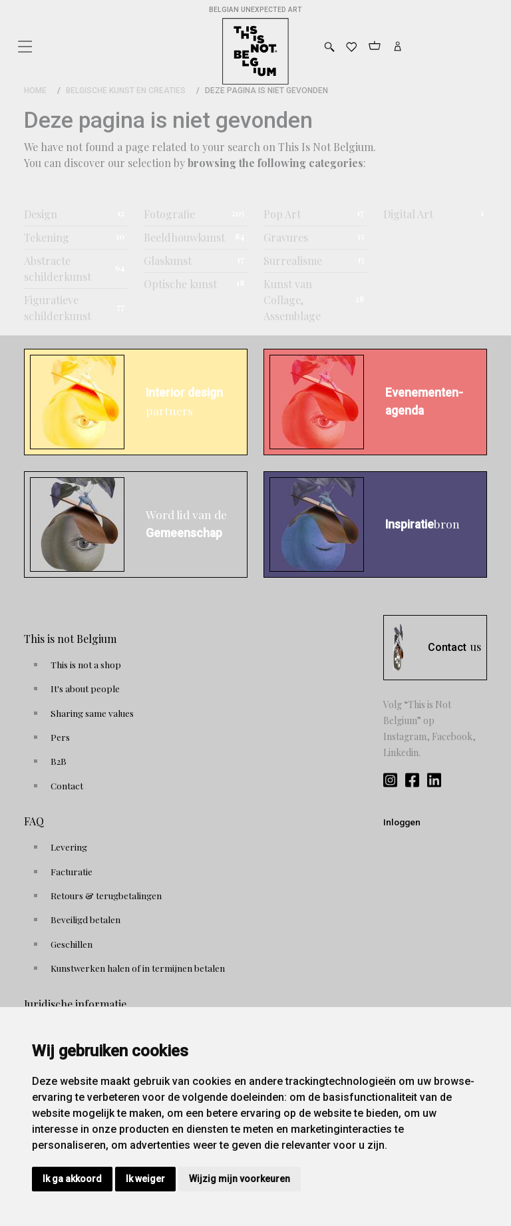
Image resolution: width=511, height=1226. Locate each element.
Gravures (285, 237)
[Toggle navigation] (24, 43)
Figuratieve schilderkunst (57, 308)
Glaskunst (168, 261)
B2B (59, 761)
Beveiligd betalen (85, 919)
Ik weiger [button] (145, 1178)
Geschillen (71, 944)
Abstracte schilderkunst (57, 269)
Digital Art (408, 214)
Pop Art (282, 214)
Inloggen (402, 822)
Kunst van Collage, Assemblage (292, 300)
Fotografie (169, 214)
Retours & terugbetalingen (106, 895)
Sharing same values (92, 713)
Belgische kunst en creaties (126, 90)
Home (35, 90)
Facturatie (71, 871)
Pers (60, 737)
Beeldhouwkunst (184, 237)
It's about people (85, 688)
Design (40, 214)
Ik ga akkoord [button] (72, 1178)
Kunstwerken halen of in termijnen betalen (138, 968)
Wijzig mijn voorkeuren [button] (239, 1178)
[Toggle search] (329, 47)
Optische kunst (180, 284)
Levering (69, 847)
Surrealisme (292, 261)
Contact (67, 785)
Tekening (46, 237)
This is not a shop (86, 664)
